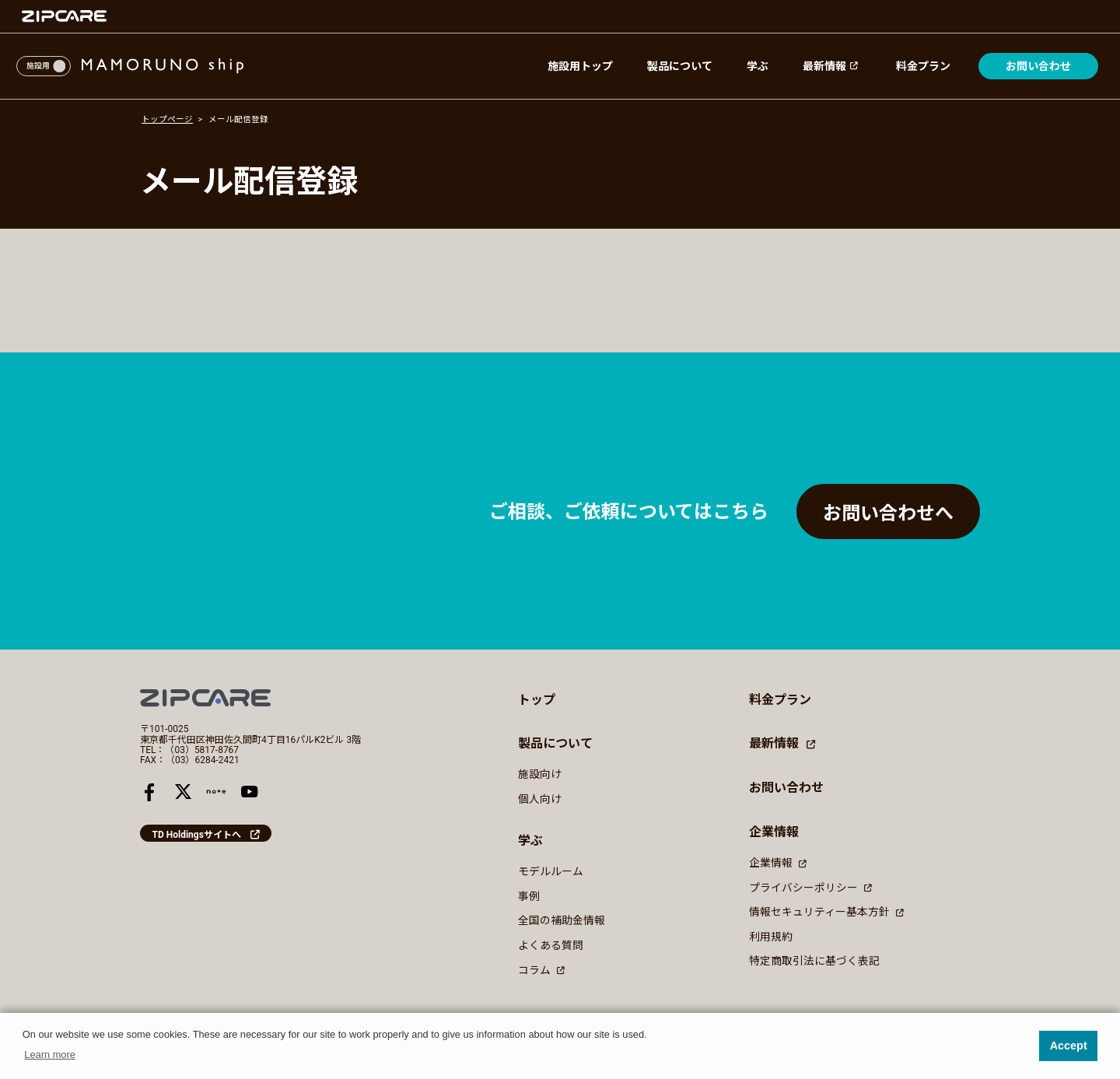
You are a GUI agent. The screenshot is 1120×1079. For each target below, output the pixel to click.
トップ (536, 699)
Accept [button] (1068, 1045)
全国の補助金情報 (561, 920)
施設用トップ (580, 66)
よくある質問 (550, 945)
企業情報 (778, 863)
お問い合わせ (1038, 66)
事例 (529, 896)
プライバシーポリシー (810, 887)
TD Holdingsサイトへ (196, 834)
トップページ (167, 119)
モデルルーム (550, 871)
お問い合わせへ (888, 513)
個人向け (540, 799)
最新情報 (832, 66)
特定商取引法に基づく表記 (814, 961)
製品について (679, 66)
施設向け (540, 774)
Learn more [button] (49, 1054)
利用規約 (771, 936)
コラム (541, 969)
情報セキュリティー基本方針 (826, 912)
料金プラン (923, 66)
